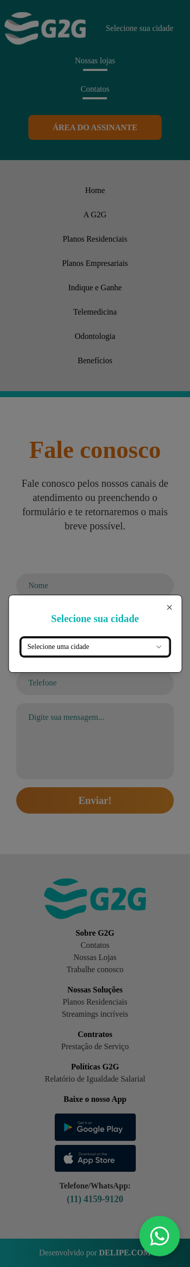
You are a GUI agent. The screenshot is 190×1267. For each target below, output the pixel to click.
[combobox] (95, 647)
